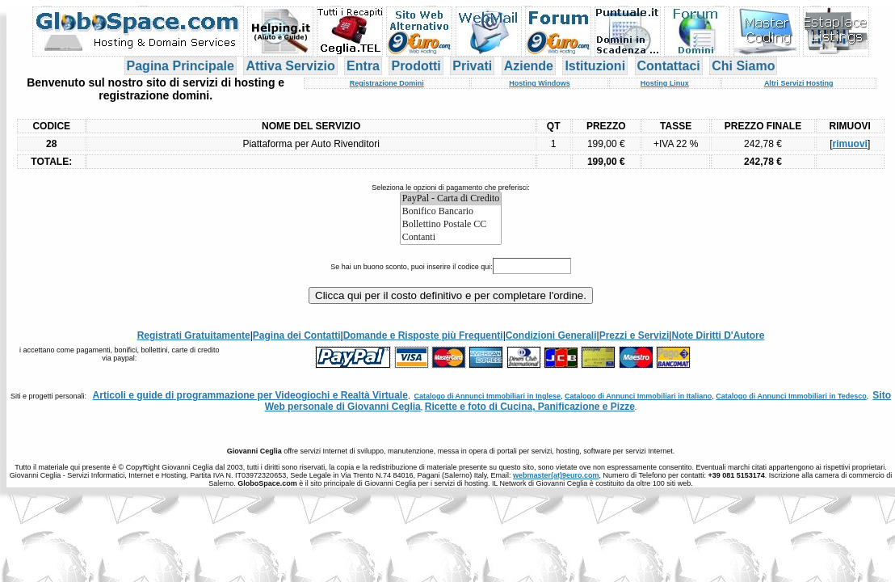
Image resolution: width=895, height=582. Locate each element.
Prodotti (415, 66)
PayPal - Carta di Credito (451, 198)
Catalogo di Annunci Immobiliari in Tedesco (791, 396)
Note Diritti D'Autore (717, 335)
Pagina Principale (180, 66)
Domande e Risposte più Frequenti (423, 335)
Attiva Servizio (290, 66)
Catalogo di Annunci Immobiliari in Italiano (638, 396)
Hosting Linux (665, 83)
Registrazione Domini (387, 83)
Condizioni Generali (551, 335)
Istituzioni (595, 66)
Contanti (451, 237)
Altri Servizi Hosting (799, 83)
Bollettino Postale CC (451, 224)
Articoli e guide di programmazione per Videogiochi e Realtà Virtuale (250, 395)
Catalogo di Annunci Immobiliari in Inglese (487, 396)
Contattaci (668, 66)
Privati (472, 66)
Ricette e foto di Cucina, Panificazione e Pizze (530, 406)
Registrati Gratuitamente (193, 335)
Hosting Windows (539, 83)
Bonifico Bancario (451, 211)
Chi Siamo (743, 66)
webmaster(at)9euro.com (556, 475)
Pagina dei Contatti (297, 335)
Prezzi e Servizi (634, 335)
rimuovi (850, 144)
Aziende (528, 66)
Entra (363, 66)
